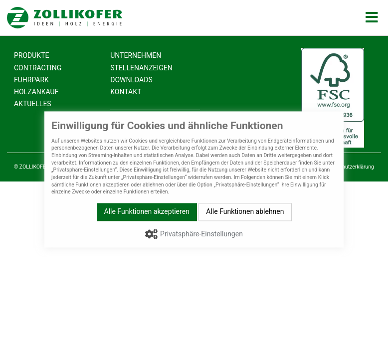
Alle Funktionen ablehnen (245, 211)
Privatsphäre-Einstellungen (201, 234)
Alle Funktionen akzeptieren (147, 211)
